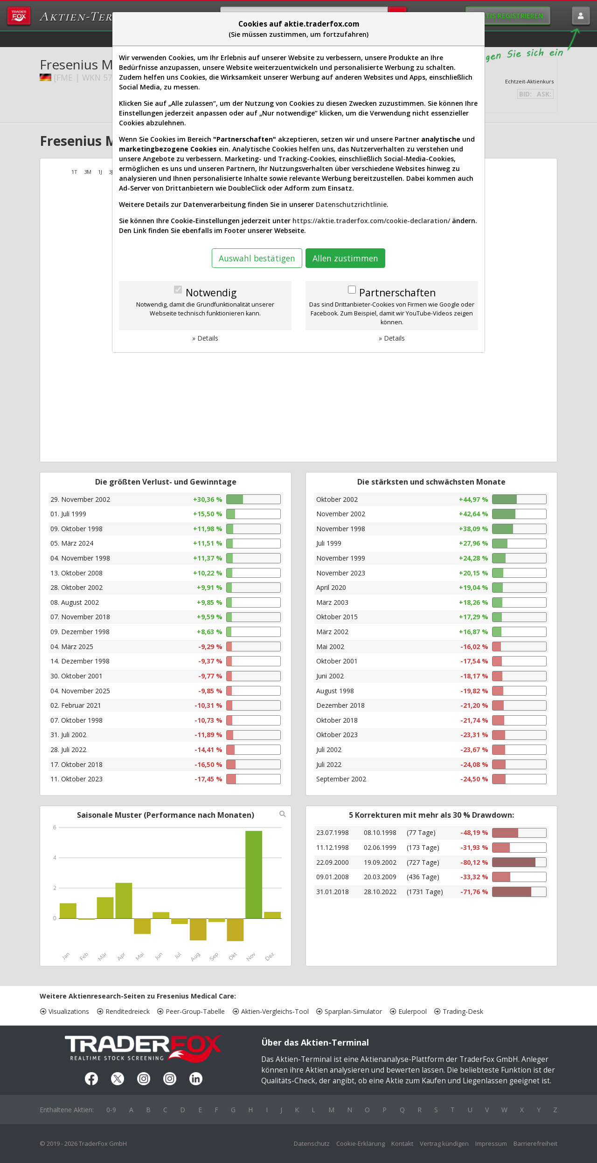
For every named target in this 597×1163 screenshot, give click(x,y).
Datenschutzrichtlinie (351, 204)
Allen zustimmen (345, 258)
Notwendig (211, 292)
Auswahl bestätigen (257, 258)
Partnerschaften (397, 292)
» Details (205, 338)
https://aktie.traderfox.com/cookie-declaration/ (371, 220)
